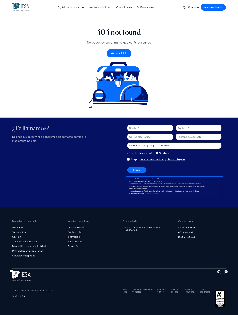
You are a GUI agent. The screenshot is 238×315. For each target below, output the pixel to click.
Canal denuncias (205, 291)
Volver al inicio (119, 53)
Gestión (16, 236)
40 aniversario (186, 232)
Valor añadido (75, 241)
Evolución (73, 246)
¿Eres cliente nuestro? (139, 153)
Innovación (74, 236)
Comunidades (124, 7)
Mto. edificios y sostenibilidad (29, 246)
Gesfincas (17, 227)
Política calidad (174, 291)
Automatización (76, 227)
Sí (160, 153)
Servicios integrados (23, 255)
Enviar (136, 169)
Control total (75, 232)
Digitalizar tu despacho (71, 7)
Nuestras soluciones (100, 7)
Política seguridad (189, 291)
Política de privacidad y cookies (142, 291)
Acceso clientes (213, 7)
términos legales (176, 159)
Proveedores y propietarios (27, 250)
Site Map (125, 291)
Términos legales (161, 291)
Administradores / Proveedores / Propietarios (141, 228)
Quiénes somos (145, 7)
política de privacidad (152, 159)
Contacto (193, 7)
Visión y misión (186, 227)
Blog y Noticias (186, 236)
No (168, 153)
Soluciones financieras (24, 241)
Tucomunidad (19, 232)
